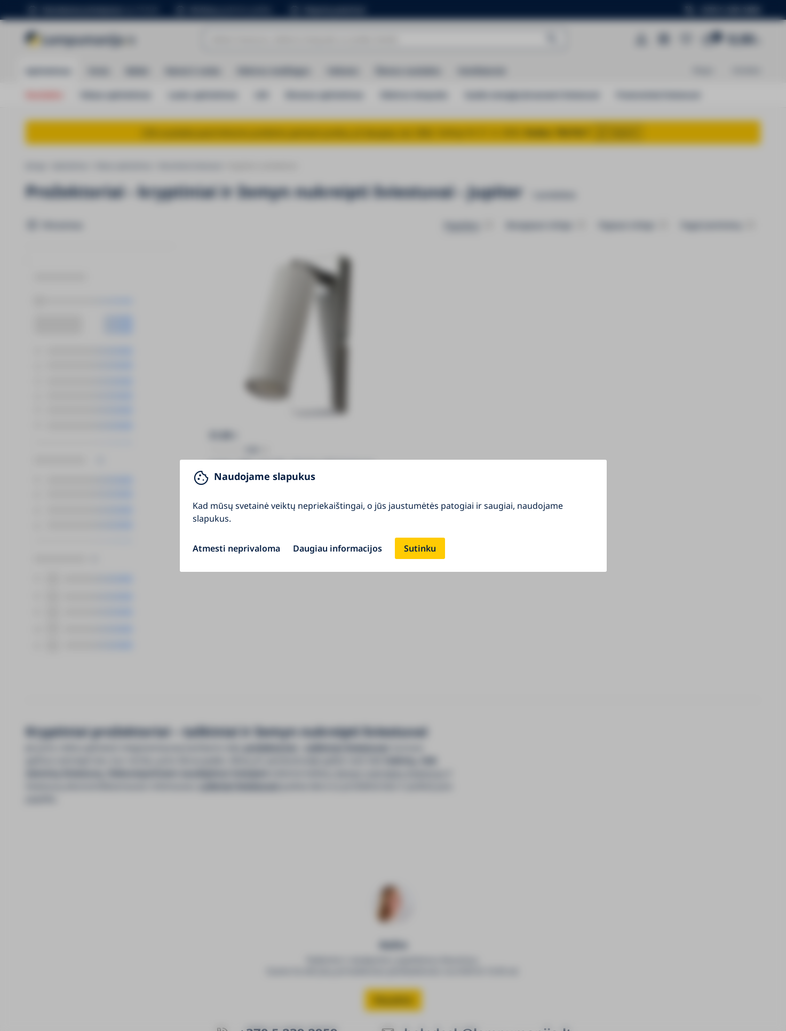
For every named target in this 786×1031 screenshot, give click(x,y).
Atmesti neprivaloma (236, 548)
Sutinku (420, 548)
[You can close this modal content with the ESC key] (393, 515)
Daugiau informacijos (337, 548)
